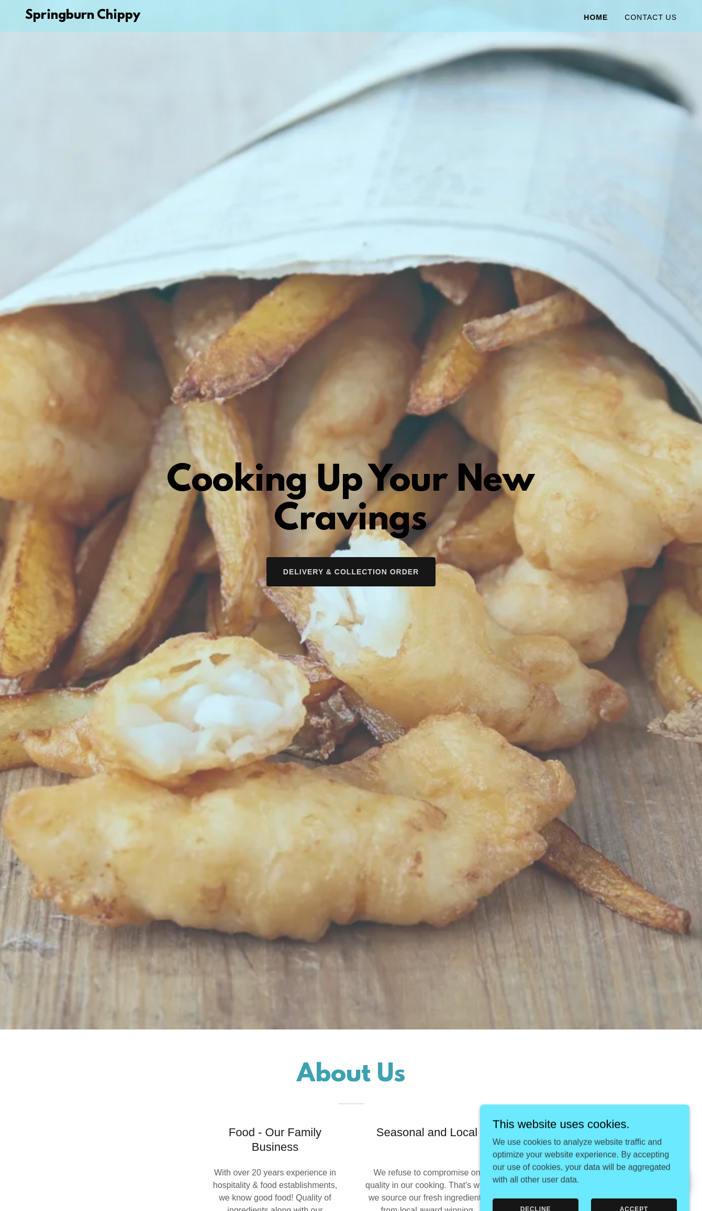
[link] (82, 16)
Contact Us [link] (651, 17)
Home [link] (596, 17)
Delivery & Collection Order (351, 572)
